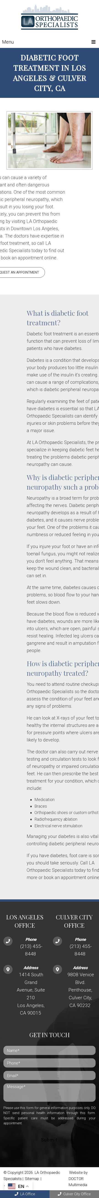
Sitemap (32, 1178)
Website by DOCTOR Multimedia (78, 1178)
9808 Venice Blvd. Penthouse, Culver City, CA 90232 (81, 990)
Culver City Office (74, 1194)
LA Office (25, 1194)
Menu (8, 42)
